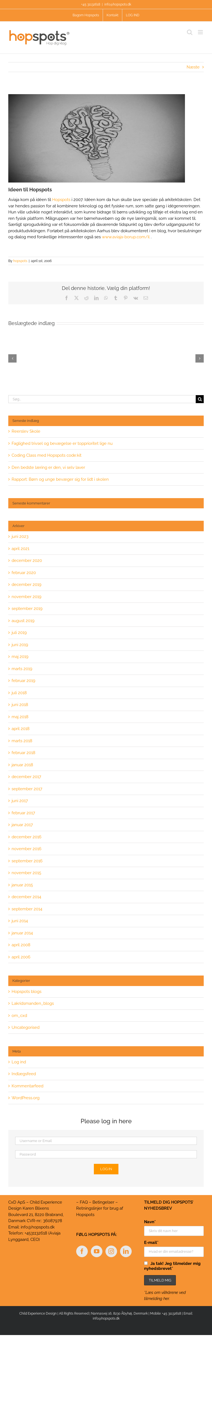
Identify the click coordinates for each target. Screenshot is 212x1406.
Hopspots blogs (26, 991)
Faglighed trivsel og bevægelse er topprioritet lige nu (62, 443)
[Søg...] (102, 399)
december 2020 (27, 560)
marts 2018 (22, 740)
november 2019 (26, 596)
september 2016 (27, 860)
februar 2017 (23, 812)
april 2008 (21, 944)
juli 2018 (19, 692)
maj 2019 (20, 656)
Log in (106, 1169)
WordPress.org (25, 1097)
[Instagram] (111, 1251)
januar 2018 (22, 764)
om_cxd (19, 1015)
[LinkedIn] (126, 1251)
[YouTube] (96, 1251)
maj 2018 (20, 716)
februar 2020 (24, 572)
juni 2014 (20, 920)
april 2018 (21, 728)
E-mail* (151, 1242)
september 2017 (27, 788)
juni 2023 (20, 536)
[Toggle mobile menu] (201, 32)
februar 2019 (23, 680)
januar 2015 (22, 884)
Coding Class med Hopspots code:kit (46, 455)
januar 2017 (22, 824)
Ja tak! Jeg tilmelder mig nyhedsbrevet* (172, 1266)
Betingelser (103, 1202)
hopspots (20, 261)
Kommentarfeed (27, 1085)
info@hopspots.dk (117, 4)
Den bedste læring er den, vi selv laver (48, 467)
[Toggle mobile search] (189, 32)
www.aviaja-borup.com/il (126, 236)
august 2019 (23, 620)
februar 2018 (23, 752)
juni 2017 (20, 800)
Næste (193, 67)
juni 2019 (20, 644)
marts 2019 (22, 668)
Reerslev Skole (26, 431)
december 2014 (26, 896)
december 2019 (26, 584)
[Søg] (200, 399)
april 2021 (20, 548)
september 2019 (27, 608)
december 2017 (26, 776)
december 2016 (26, 836)
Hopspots (61, 199)
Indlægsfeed (24, 1073)
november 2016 (26, 848)
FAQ (84, 1202)
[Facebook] (82, 1251)
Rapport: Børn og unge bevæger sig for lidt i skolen (60, 479)
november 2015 (26, 872)
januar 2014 (22, 933)
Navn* (150, 1221)
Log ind (19, 1061)
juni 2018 (20, 704)
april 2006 (21, 957)
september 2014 (27, 909)
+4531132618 (36, 1233)
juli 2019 (19, 632)
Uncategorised (25, 1027)
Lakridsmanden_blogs (33, 1003)
